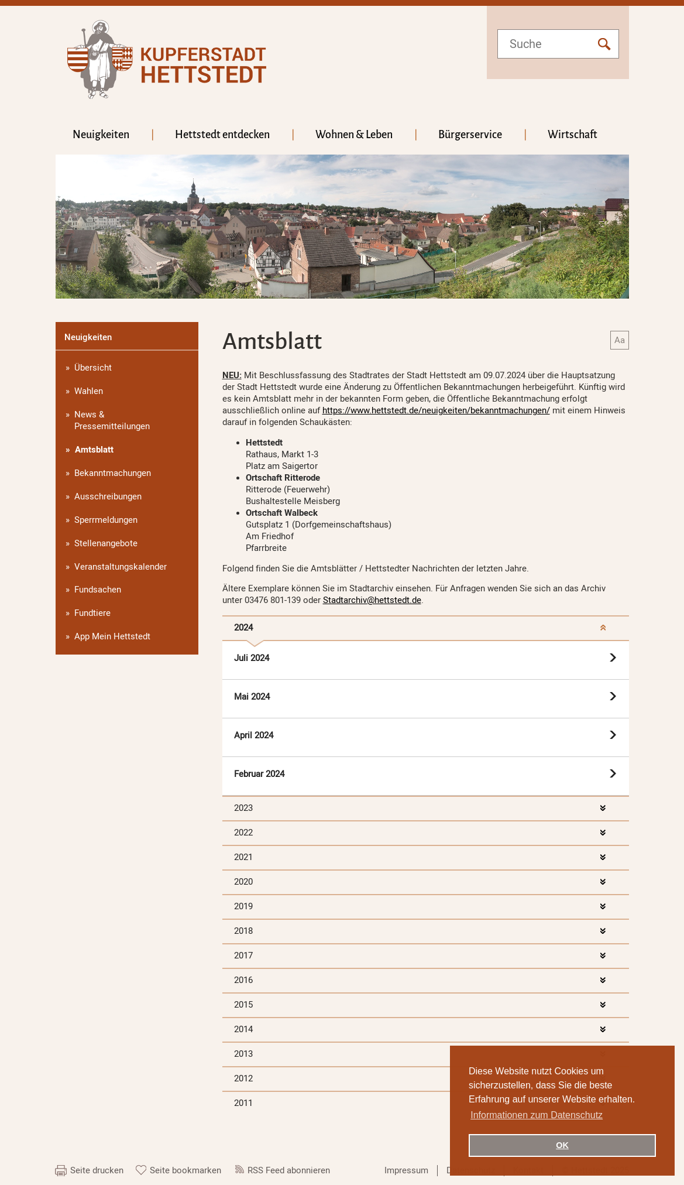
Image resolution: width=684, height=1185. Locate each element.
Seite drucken (96, 1170)
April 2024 (253, 735)
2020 (243, 881)
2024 (243, 627)
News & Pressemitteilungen (112, 420)
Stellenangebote (106, 543)
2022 (243, 832)
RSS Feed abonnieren (289, 1170)
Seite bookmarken (185, 1170)
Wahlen (88, 391)
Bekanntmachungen (112, 473)
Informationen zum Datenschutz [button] (536, 1115)
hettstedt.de (166, 59)
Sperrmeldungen (106, 520)
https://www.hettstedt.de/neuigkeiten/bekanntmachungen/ (436, 410)
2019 (243, 906)
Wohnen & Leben (354, 135)
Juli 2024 (251, 658)
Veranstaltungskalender (120, 566)
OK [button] (562, 1145)
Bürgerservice (470, 135)
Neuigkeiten (101, 135)
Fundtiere (92, 613)
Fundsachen (97, 589)
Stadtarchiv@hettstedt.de (372, 600)
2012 (243, 1078)
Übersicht (93, 367)
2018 (243, 931)
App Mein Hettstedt (112, 636)
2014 (243, 1029)
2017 (243, 955)
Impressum (406, 1170)
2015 (243, 1004)
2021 (243, 857)
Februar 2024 (259, 774)
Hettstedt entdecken (222, 135)
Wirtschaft (572, 135)
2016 (243, 980)
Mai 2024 (252, 696)
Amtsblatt (94, 449)
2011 (243, 1103)
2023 (243, 808)
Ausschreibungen (108, 496)
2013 (243, 1054)
